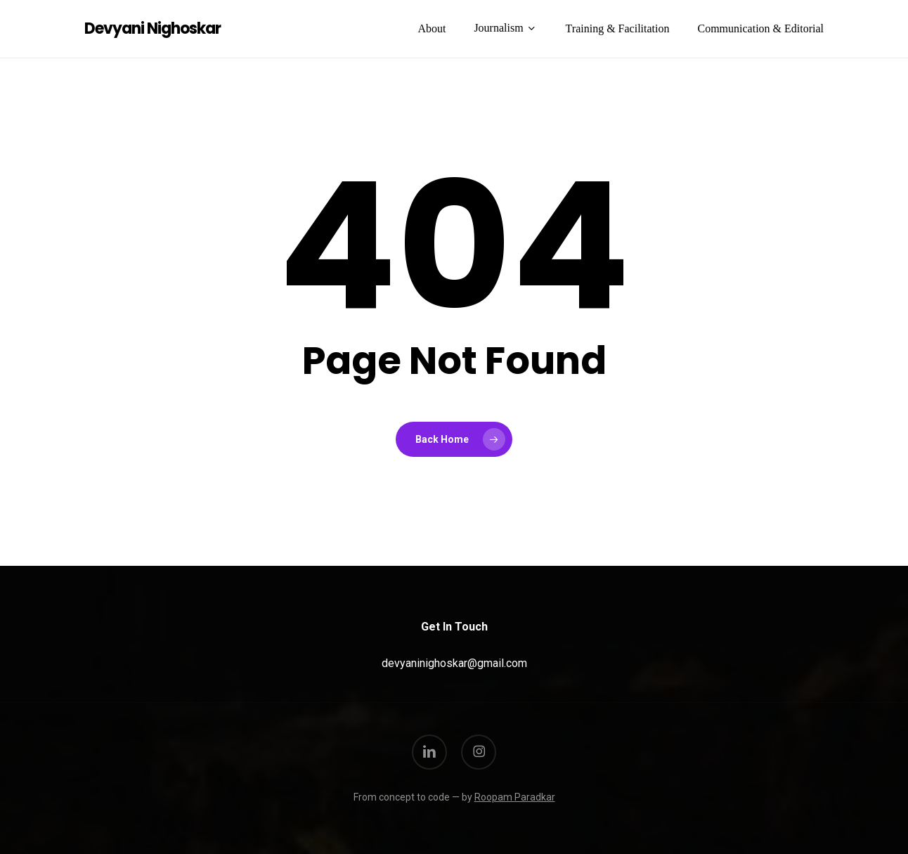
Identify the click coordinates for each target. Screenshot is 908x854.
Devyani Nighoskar (152, 29)
